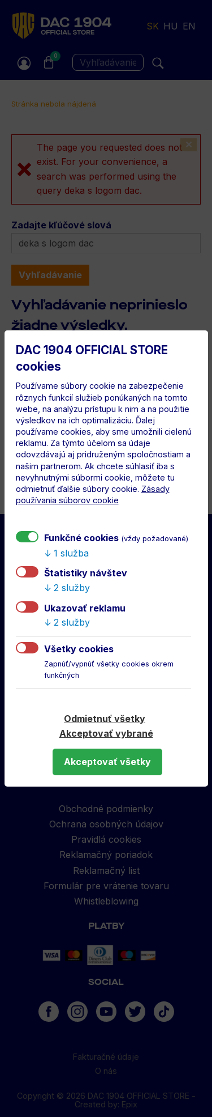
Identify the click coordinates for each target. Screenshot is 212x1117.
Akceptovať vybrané (106, 733)
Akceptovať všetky (107, 761)
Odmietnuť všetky (104, 718)
